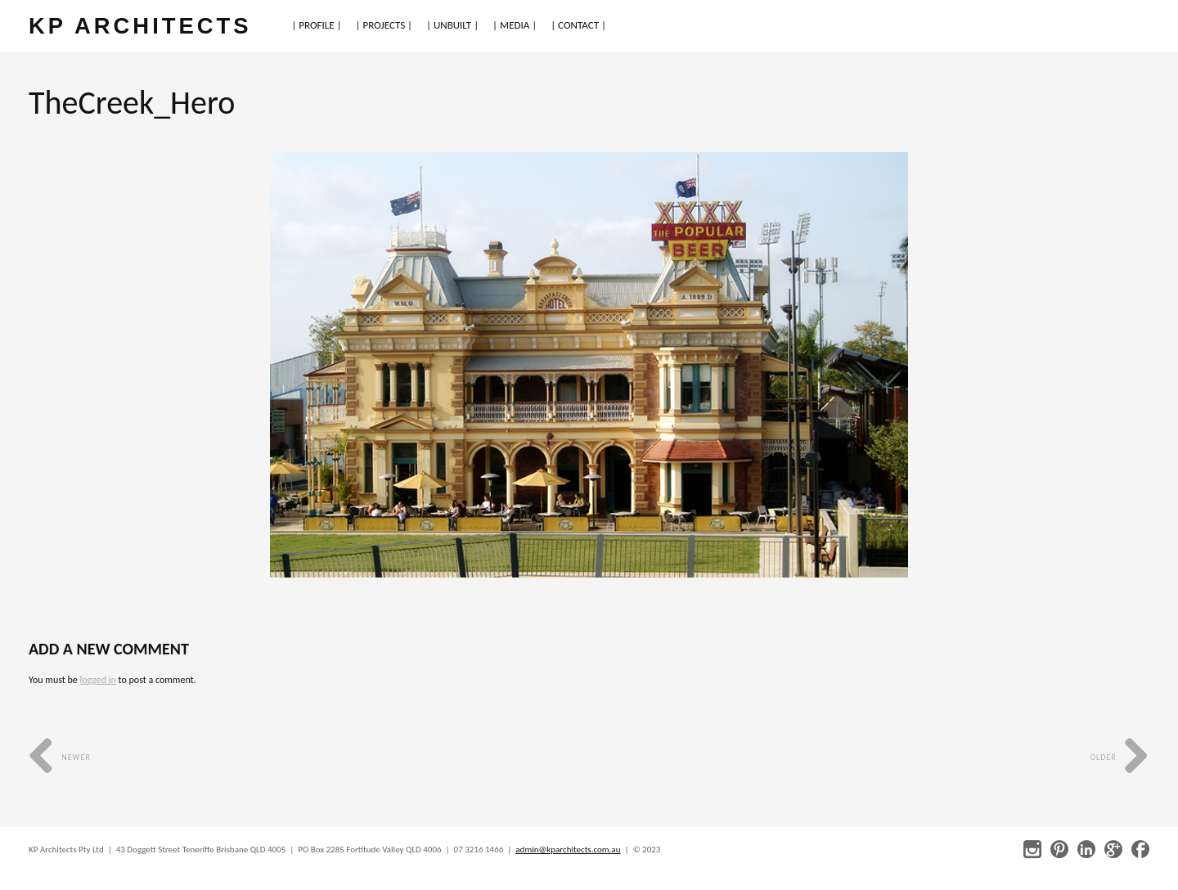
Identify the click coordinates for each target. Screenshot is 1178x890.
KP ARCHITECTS (140, 26)
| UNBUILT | (452, 25)
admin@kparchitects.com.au (567, 849)
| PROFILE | (316, 25)
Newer (60, 757)
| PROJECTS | (384, 25)
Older (1119, 757)
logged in (97, 679)
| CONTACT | (578, 25)
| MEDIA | (514, 25)
